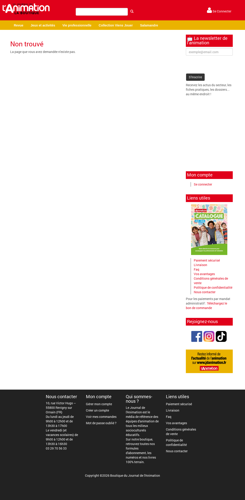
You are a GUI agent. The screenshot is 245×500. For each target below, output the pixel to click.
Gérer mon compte (99, 404)
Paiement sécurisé (207, 260)
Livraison (200, 265)
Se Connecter (219, 11)
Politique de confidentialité (213, 287)
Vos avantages (204, 274)
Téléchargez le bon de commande (206, 305)
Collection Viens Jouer (116, 25)
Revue (18, 25)
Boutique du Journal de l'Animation (135, 475)
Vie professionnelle (76, 25)
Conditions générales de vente (181, 431)
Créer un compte (97, 410)
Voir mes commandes (101, 416)
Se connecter (203, 184)
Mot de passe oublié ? (101, 423)
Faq (196, 269)
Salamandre (149, 25)
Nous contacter (205, 292)
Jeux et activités (43, 25)
